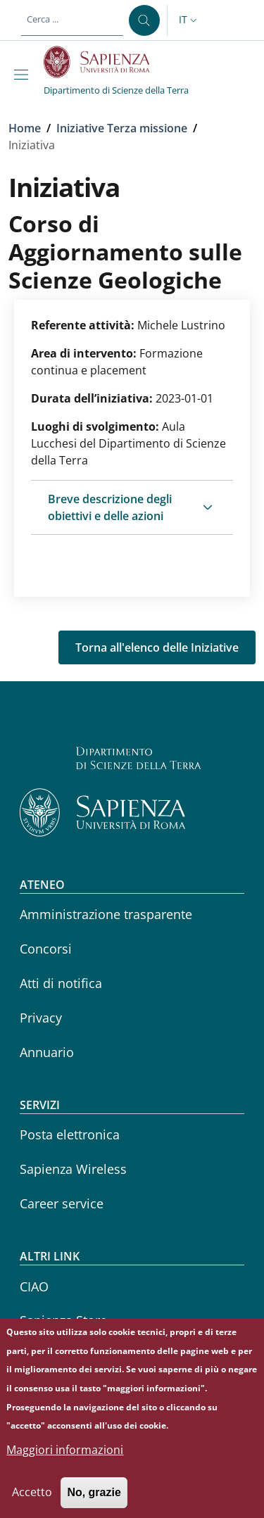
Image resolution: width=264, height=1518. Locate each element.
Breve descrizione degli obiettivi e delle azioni (110, 507)
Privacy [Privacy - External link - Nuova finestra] (41, 1017)
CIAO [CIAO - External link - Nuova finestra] (34, 1286)
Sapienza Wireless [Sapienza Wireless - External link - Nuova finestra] (73, 1168)
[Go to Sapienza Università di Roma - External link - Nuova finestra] (104, 62)
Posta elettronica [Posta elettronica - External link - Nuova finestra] (70, 1134)
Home (24, 128)
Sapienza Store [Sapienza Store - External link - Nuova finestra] (63, 1320)
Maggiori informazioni (64, 1461)
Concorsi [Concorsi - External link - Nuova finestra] (46, 948)
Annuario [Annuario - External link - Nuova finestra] (47, 1052)
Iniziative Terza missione (121, 128)
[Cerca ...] (144, 20)
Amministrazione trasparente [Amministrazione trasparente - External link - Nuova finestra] (106, 914)
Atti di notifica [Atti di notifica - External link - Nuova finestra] (61, 983)
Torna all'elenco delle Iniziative (157, 647)
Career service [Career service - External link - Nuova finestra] (61, 1203)
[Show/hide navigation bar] (23, 74)
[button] (189, 20)
